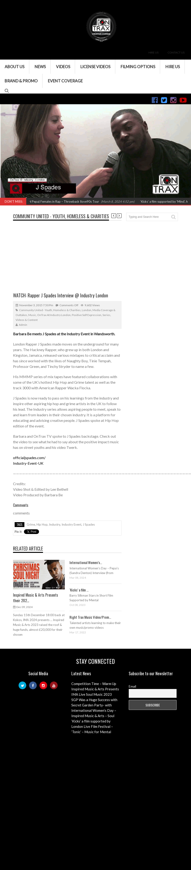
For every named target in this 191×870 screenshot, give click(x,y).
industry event (71, 524)
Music (32, 315)
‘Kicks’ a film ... (79, 589)
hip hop (42, 524)
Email (132, 686)
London (86, 310)
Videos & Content (27, 320)
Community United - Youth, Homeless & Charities (61, 216)
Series (106, 315)
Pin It (18, 532)
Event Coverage (65, 80)
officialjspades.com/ (29, 457)
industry (54, 524)
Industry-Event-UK (28, 463)
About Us (14, 66)
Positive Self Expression (86, 315)
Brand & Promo (21, 80)
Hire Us (153, 52)
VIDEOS (63, 66)
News (40, 66)
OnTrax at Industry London (54, 315)
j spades (89, 524)
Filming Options (138, 66)
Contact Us (176, 52)
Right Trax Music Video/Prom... (90, 617)
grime (31, 524)
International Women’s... (85, 562)
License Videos (95, 66)
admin (23, 324)
